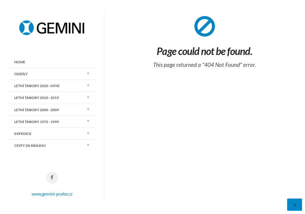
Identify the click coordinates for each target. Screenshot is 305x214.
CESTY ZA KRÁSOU (30, 145)
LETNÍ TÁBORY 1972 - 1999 (36, 121)
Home (19, 62)
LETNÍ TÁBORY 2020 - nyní (36, 86)
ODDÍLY (21, 74)
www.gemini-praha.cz (52, 193)
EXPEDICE (23, 133)
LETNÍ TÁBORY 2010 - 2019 (36, 97)
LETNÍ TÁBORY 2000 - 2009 (36, 110)
